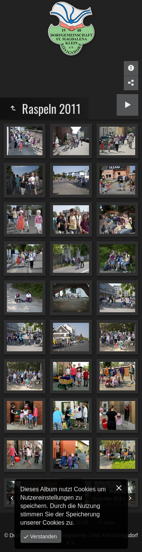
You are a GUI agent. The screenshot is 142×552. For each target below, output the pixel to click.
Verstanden (43, 536)
